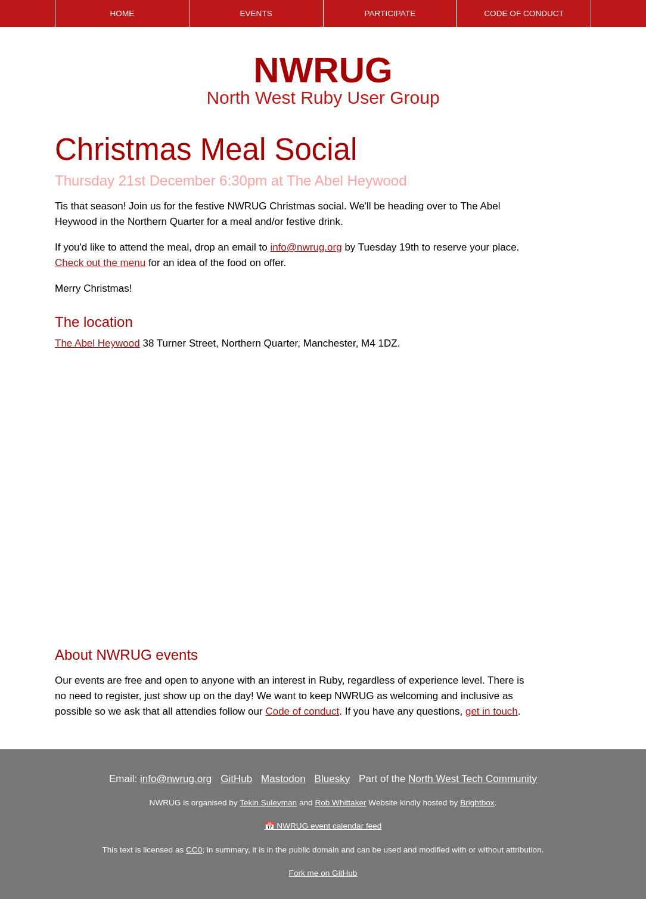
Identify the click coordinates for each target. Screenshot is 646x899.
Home (122, 13)
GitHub (236, 778)
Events (256, 13)
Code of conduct (302, 711)
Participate (389, 13)
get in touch (491, 711)
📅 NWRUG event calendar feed (323, 825)
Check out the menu (100, 262)
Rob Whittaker (340, 802)
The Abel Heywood (97, 343)
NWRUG (322, 70)
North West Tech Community (472, 778)
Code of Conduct (524, 13)
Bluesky (332, 778)
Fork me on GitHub (323, 873)
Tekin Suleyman (268, 802)
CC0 (194, 849)
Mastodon (283, 778)
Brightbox (477, 802)
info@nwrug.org (305, 247)
